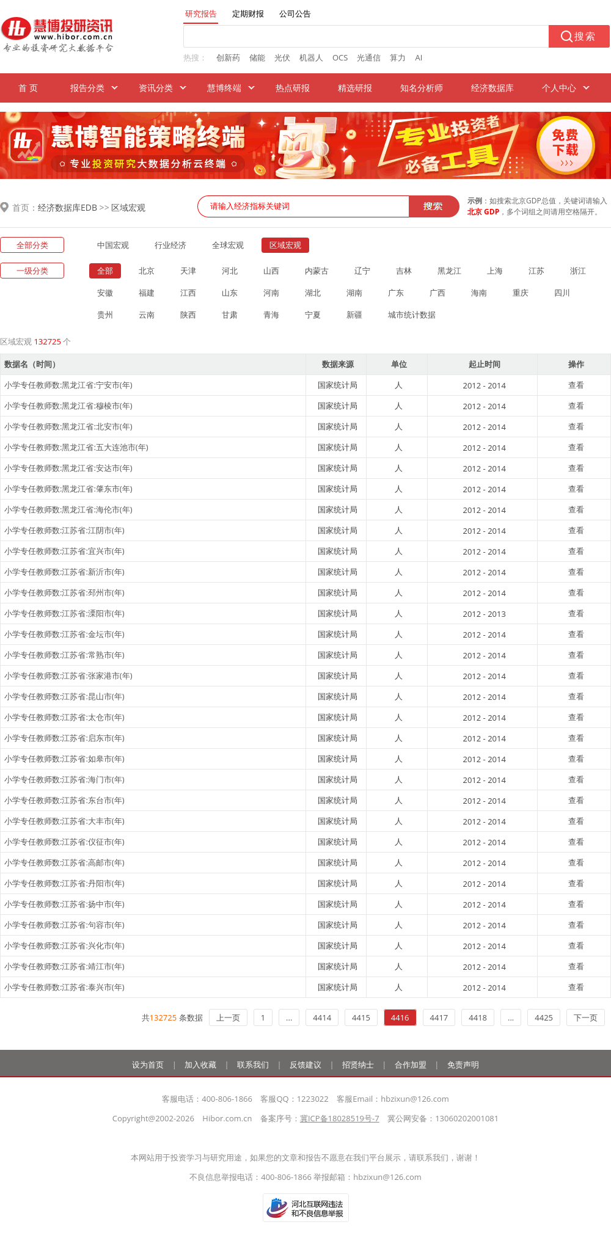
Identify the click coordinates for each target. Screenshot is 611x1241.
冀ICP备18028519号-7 (339, 1118)
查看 (576, 384)
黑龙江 (449, 270)
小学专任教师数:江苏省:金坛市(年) (64, 633)
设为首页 (148, 1064)
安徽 (105, 292)
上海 (495, 270)
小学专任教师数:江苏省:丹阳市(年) (64, 883)
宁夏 (313, 314)
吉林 (404, 270)
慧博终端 (224, 87)
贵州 (105, 314)
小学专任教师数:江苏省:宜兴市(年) (64, 550)
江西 (188, 292)
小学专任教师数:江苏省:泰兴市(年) (64, 986)
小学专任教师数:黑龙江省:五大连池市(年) (76, 447)
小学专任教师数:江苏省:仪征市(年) (64, 841)
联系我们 (253, 1064)
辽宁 (362, 270)
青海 (271, 314)
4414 (322, 1017)
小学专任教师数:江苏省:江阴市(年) (64, 530)
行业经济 (170, 244)
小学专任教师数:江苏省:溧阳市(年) (64, 613)
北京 (147, 270)
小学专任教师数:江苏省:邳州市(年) (64, 592)
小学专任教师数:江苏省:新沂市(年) (64, 571)
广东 (396, 292)
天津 (188, 270)
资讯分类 (156, 87)
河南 (271, 292)
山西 (271, 270)
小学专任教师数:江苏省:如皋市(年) (64, 758)
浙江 (578, 270)
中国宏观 (113, 244)
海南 (479, 292)
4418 (478, 1017)
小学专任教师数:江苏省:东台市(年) (64, 800)
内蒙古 (317, 270)
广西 (437, 292)
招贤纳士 (358, 1064)
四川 (562, 292)
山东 (230, 292)
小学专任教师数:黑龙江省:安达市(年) (68, 467)
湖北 (313, 292)
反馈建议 (305, 1064)
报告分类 (87, 87)
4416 (400, 1017)
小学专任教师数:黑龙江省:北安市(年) (68, 426)
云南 (147, 314)
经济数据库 (492, 87)
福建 (147, 292)
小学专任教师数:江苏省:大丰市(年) (64, 820)
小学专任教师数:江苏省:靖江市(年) (64, 966)
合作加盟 (410, 1064)
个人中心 (559, 87)
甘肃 (230, 314)
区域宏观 (128, 207)
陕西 (188, 314)
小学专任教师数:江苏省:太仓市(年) (64, 716)
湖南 (354, 292)
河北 (230, 270)
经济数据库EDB (67, 207)
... (289, 1017)
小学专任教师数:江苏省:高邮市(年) (64, 862)
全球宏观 (228, 244)
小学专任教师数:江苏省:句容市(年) (64, 924)
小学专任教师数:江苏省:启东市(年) (64, 737)
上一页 (228, 1017)
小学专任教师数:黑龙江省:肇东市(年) (68, 488)
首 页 (28, 87)
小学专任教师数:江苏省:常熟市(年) (64, 654)
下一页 (586, 1017)
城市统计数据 (412, 314)
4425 (544, 1017)
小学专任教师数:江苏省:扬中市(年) (64, 903)
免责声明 (463, 1064)
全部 (105, 270)
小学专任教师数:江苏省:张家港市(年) (68, 675)
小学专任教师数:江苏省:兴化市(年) (64, 945)
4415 (361, 1017)
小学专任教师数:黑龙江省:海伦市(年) (68, 509)
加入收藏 (200, 1064)
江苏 (536, 270)
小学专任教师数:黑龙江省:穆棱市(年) (68, 405)
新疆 (354, 314)
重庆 (521, 292)
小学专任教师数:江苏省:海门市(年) (64, 779)
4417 (439, 1017)
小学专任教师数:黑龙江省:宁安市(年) (68, 384)
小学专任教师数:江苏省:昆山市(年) (64, 696)
